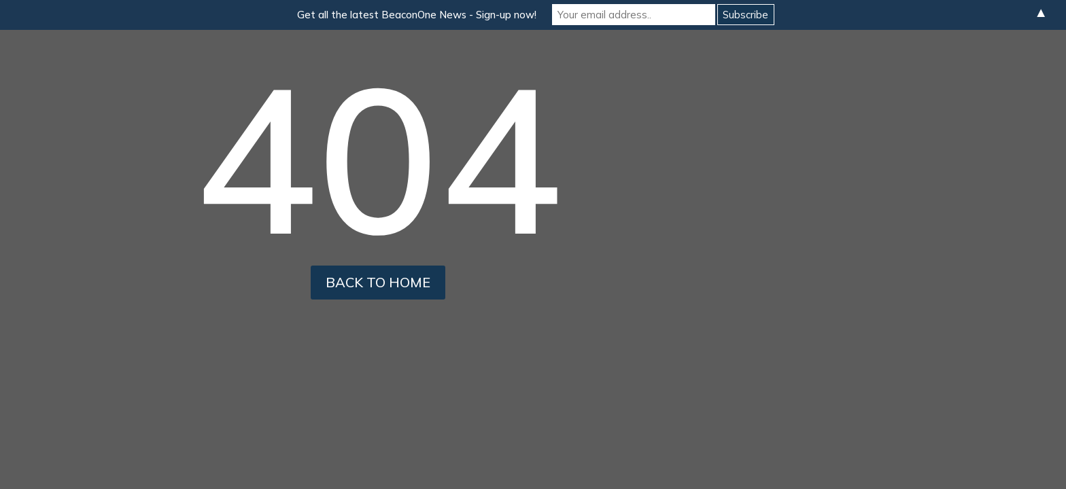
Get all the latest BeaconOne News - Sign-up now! (416, 14)
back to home (378, 282)
